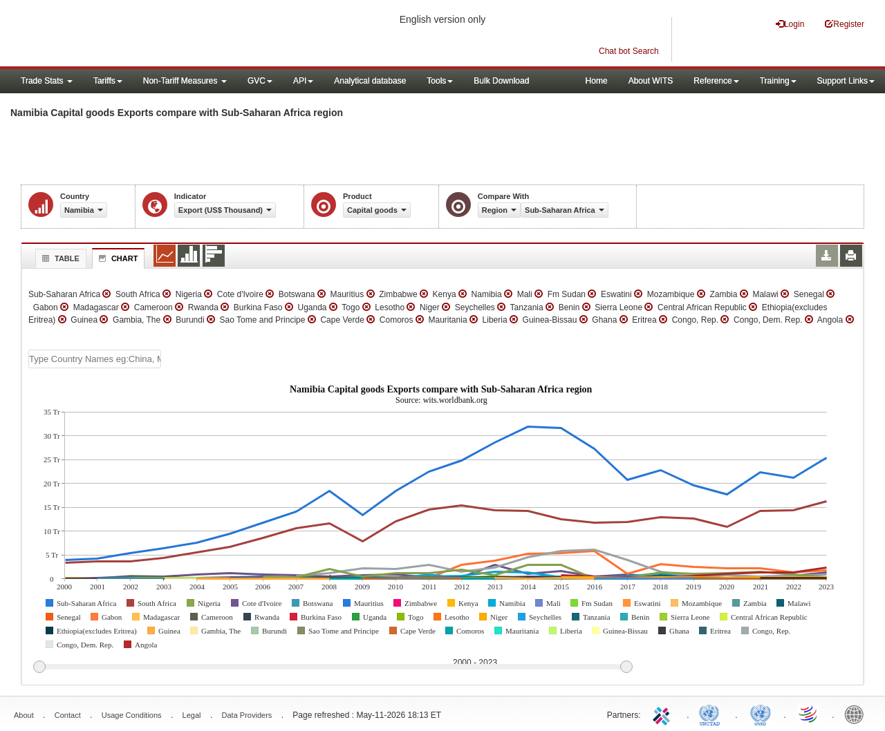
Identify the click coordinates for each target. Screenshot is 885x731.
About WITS (650, 81)
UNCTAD (712, 714)
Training (778, 81)
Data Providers (247, 715)
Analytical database (370, 81)
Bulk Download (501, 81)
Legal (192, 715)
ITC (664, 714)
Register (844, 24)
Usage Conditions (132, 715)
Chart (116, 258)
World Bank (857, 714)
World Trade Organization (809, 714)
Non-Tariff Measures (185, 81)
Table (59, 258)
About (24, 715)
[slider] (332, 667)
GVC (260, 81)
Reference (715, 81)
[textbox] (94, 359)
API (303, 81)
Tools (440, 81)
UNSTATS (760, 714)
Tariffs (107, 81)
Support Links (846, 81)
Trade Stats (47, 81)
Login (790, 24)
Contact (68, 715)
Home (597, 81)
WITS (138, 34)
